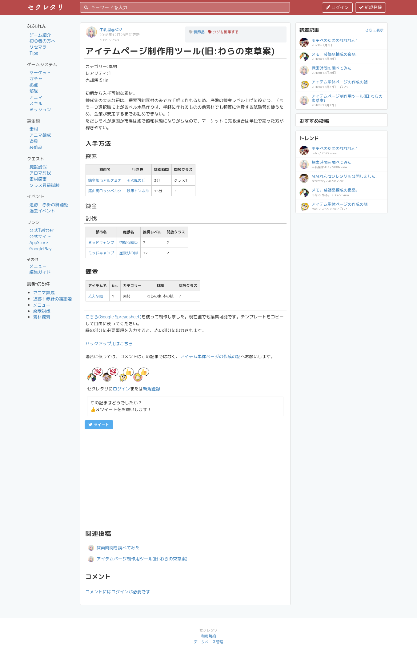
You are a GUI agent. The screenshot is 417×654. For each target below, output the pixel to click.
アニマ (36, 97)
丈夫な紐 (95, 296)
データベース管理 (208, 641)
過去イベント (42, 211)
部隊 (34, 91)
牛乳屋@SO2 (110, 29)
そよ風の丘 (136, 180)
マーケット (40, 72)
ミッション (40, 109)
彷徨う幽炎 (128, 242)
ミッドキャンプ (101, 242)
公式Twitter (42, 230)
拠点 (34, 85)
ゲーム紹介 (40, 35)
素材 (34, 129)
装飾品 (36, 147)
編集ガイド (40, 272)
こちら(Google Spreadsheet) (114, 317)
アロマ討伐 (40, 173)
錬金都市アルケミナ (105, 180)
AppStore (39, 242)
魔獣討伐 (38, 167)
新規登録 (370, 7)
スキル (36, 103)
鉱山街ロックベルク (105, 190)
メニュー (38, 266)
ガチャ (36, 79)
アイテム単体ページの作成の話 (210, 356)
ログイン (337, 7)
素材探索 (38, 179)
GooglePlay (41, 249)
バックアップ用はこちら (109, 343)
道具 (34, 141)
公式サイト (40, 236)
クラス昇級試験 (45, 185)
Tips (34, 53)
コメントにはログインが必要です (118, 592)
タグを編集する (223, 31)
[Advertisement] (185, 478)
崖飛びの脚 (128, 253)
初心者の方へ (42, 41)
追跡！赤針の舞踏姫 (49, 205)
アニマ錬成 (40, 135)
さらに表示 (374, 30)
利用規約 (208, 636)
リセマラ (38, 47)
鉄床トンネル (138, 190)
